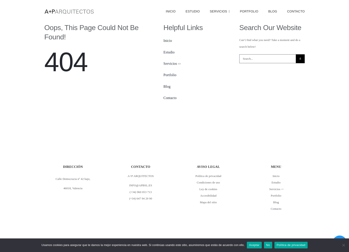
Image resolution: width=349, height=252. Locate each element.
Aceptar (254, 245)
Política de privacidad (291, 245)
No (268, 245)
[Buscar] (300, 58)
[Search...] (267, 58)
